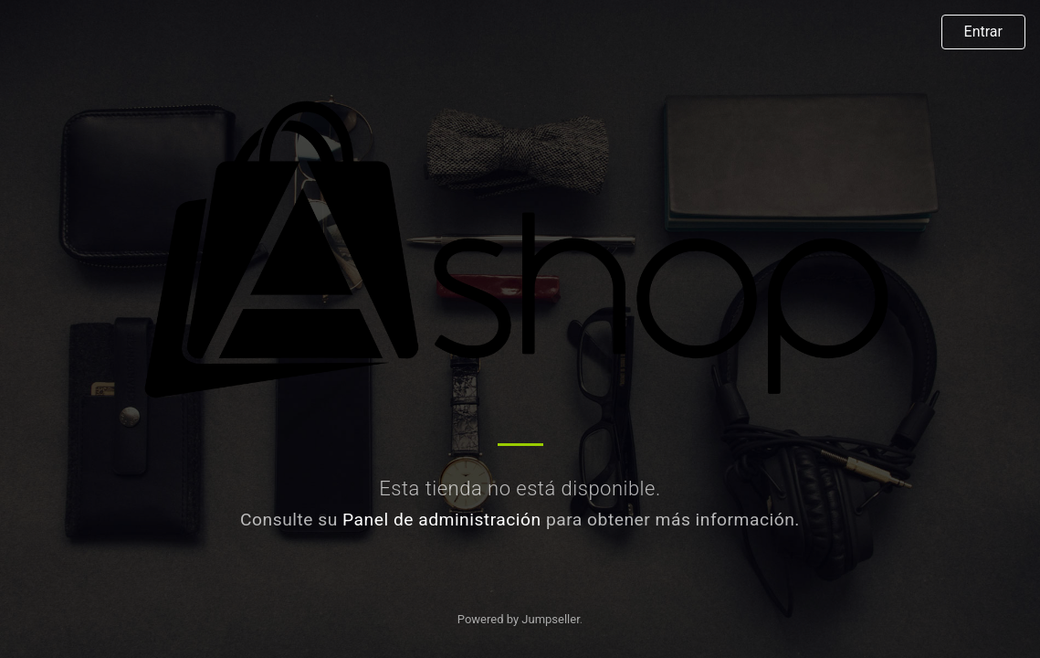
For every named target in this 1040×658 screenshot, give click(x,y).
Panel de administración (441, 519)
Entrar (983, 31)
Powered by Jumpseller (518, 619)
